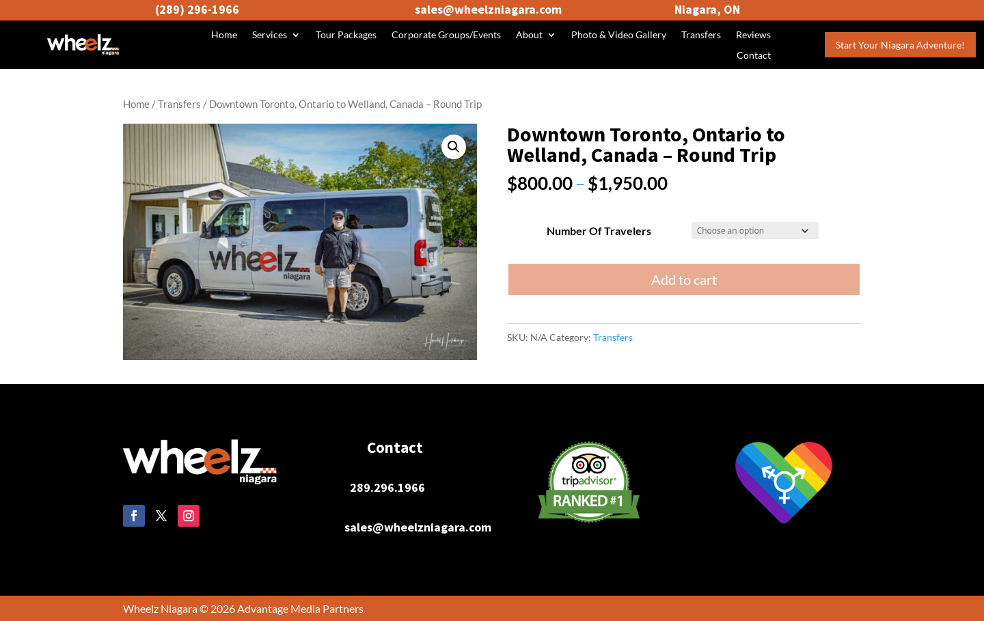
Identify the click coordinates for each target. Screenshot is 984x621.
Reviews (753, 35)
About (529, 35)
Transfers (701, 35)
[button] (453, 147)
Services (269, 35)
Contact (754, 56)
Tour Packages (346, 35)
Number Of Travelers (599, 230)
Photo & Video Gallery (618, 35)
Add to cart (684, 279)
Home (224, 35)
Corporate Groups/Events (446, 35)
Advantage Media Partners (300, 608)
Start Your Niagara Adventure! (900, 45)
